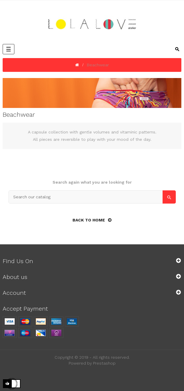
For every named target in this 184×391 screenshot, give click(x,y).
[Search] (92, 197)
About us (15, 276)
